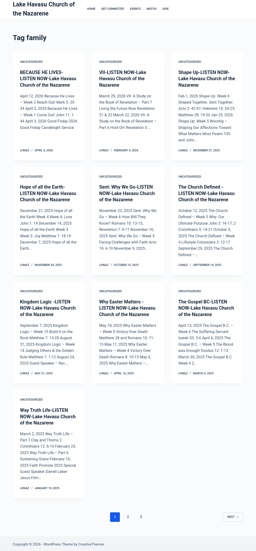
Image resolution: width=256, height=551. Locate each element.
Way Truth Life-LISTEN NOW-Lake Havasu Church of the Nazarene (48, 415)
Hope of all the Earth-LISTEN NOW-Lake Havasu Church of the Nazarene (48, 193)
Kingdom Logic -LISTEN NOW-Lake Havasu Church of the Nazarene (48, 307)
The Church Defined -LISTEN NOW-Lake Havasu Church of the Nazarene (207, 193)
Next (233, 515)
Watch (151, 9)
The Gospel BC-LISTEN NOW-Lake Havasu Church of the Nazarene (206, 307)
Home (91, 9)
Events (135, 9)
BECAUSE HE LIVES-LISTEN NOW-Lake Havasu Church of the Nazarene (48, 78)
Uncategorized (31, 62)
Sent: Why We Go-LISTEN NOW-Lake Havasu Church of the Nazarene (127, 193)
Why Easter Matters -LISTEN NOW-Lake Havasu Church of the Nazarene (127, 307)
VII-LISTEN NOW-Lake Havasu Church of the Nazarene (123, 78)
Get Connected (112, 9)
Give (165, 9)
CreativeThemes (91, 542)
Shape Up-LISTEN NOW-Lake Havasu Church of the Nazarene (207, 78)
